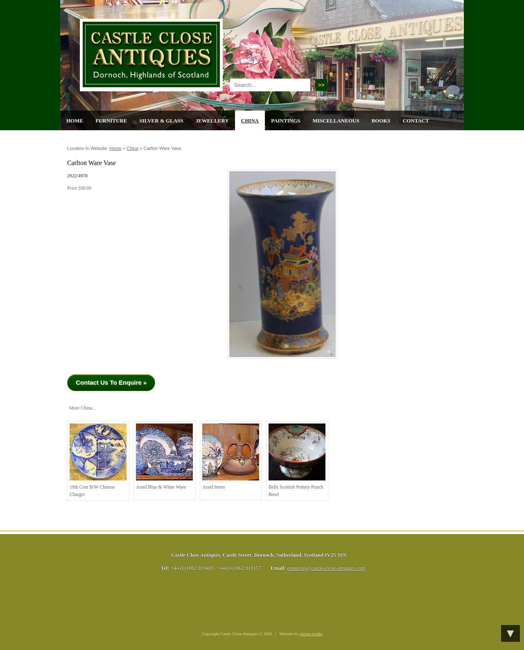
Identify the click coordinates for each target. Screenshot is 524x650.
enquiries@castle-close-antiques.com (326, 568)
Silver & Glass (161, 121)
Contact (416, 121)
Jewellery (212, 121)
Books (381, 121)
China (250, 121)
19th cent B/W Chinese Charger (98, 460)
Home (74, 121)
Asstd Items (230, 457)
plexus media (311, 634)
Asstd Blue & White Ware (164, 457)
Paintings (285, 121)
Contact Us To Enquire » (111, 382)
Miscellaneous (335, 121)
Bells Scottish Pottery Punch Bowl (297, 460)
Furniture (111, 121)
